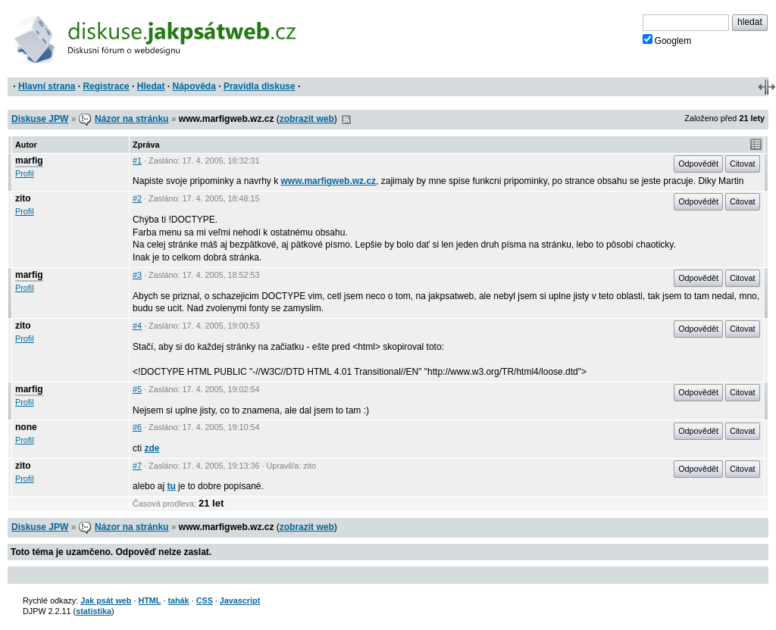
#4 (137, 325)
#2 (137, 198)
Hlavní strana (46, 86)
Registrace (106, 86)
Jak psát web (105, 600)
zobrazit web (307, 119)
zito (23, 198)
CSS (204, 600)
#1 (137, 160)
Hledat (151, 86)
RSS (346, 119)
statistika (93, 611)
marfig (29, 160)
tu (171, 486)
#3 (137, 274)
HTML (149, 600)
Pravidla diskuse (260, 86)
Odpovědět (698, 163)
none (26, 427)
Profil (24, 173)
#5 (137, 389)
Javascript (240, 600)
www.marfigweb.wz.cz (328, 181)
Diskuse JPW (39, 119)
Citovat (743, 163)
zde (151, 448)
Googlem (667, 40)
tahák (178, 600)
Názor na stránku (131, 119)
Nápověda (194, 86)
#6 (137, 427)
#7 (137, 465)
